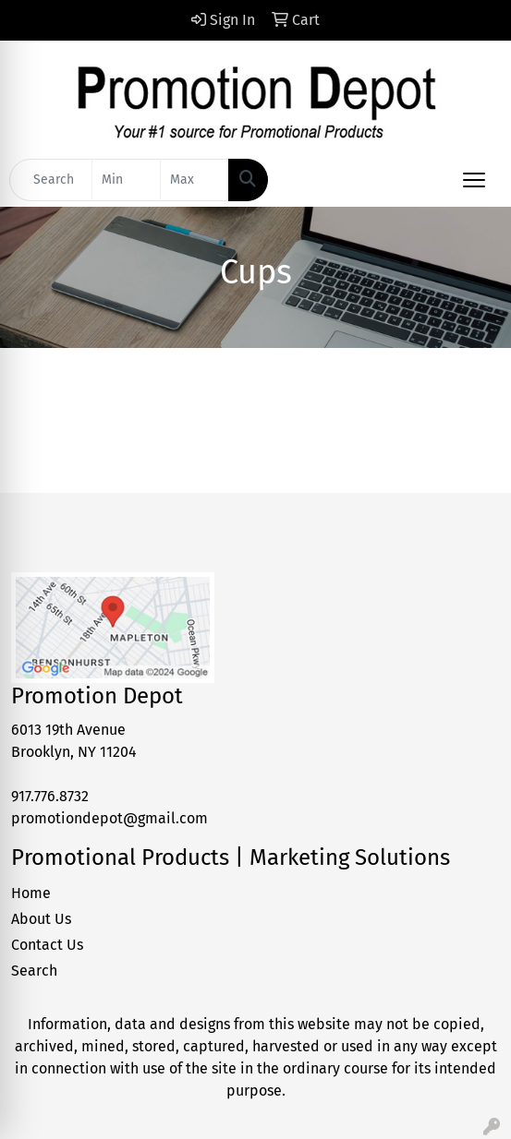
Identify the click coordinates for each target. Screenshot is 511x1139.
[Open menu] (474, 180)
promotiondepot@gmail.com (109, 818)
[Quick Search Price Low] (126, 180)
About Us (41, 919)
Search (34, 970)
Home (31, 893)
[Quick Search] (50, 180)
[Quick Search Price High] (194, 180)
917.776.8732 (50, 796)
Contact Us (47, 944)
